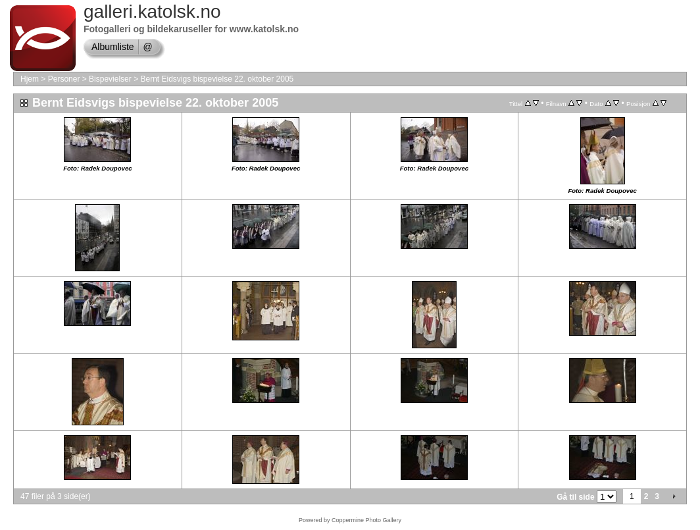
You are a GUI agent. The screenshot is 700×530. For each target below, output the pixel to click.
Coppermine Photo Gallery (366, 520)
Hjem (29, 79)
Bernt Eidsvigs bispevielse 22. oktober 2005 (216, 79)
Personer (64, 79)
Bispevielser (110, 79)
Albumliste (112, 46)
